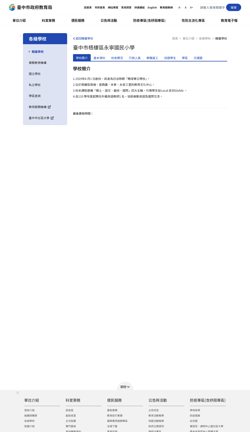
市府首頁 (100, 7)
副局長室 (71, 415)
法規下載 (112, 426)
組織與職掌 (30, 415)
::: (20, 35)
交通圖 (198, 58)
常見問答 (126, 7)
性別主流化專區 (193, 20)
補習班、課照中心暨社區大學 (206, 426)
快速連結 (139, 7)
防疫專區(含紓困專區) (149, 20)
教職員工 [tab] (152, 58)
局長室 (69, 410)
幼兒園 (194, 421)
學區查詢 (35, 96)
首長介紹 (29, 410)
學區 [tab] (185, 58)
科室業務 (48, 20)
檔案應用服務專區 (117, 421)
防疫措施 (195, 415)
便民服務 (77, 20)
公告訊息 (153, 410)
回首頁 (88, 7)
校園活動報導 (156, 421)
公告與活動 (109, 20)
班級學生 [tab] (170, 58)
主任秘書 (71, 421)
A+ (191, 7)
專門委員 (71, 426)
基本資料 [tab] (99, 58)
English (152, 7)
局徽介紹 (29, 426)
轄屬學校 (38, 51)
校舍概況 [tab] (117, 58)
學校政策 (195, 410)
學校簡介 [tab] (82, 58)
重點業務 (112, 410)
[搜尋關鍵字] (219, 7)
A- (179, 7)
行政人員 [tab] (135, 58)
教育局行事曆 (115, 415)
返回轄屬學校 (83, 38)
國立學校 (35, 73)
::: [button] (18, 392)
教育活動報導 (156, 415)
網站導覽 (113, 7)
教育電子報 (229, 20)
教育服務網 (166, 7)
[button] (125, 386)
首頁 (175, 38)
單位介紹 (19, 20)
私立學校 (35, 84)
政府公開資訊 (156, 426)
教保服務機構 (40, 107)
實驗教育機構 (38, 62)
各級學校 (205, 38)
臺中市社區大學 (41, 118)
